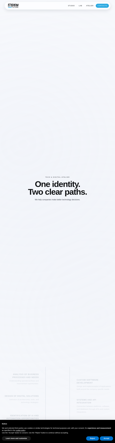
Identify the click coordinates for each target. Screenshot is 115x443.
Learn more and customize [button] (16, 438)
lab (80, 6)
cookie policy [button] (20, 430)
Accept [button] (106, 438)
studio (71, 6)
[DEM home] (13, 6)
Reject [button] (92, 438)
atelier (89, 6)
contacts (102, 6)
